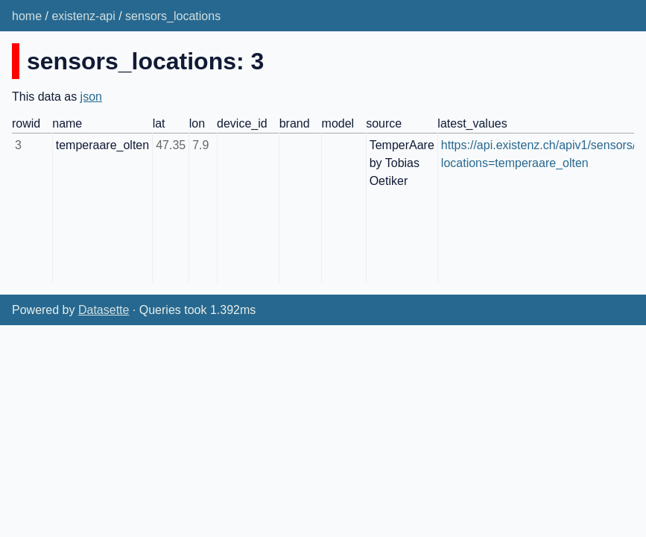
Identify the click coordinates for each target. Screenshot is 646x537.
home (27, 16)
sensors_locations (173, 16)
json (91, 96)
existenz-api (83, 16)
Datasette (103, 310)
